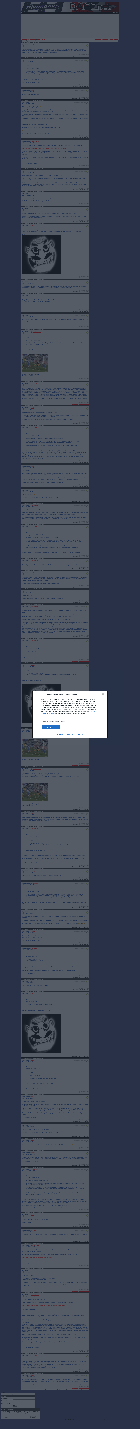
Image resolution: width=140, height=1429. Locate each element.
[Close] (103, 695)
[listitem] (70, 721)
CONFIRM (51, 727)
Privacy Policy (81, 734)
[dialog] (70, 714)
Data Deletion (59, 734)
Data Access (70, 734)
